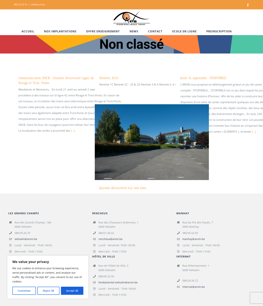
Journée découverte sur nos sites (122, 188)
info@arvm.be (38, 4)
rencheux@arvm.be (110, 239)
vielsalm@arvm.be (26, 239)
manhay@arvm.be (193, 239)
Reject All (48, 290)
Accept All (72, 290)
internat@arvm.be (193, 287)
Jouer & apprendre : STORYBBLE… (203, 78)
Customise (24, 290)
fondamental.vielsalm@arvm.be (118, 282)
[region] (47, 277)
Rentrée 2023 (109, 78)
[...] (73, 130)
